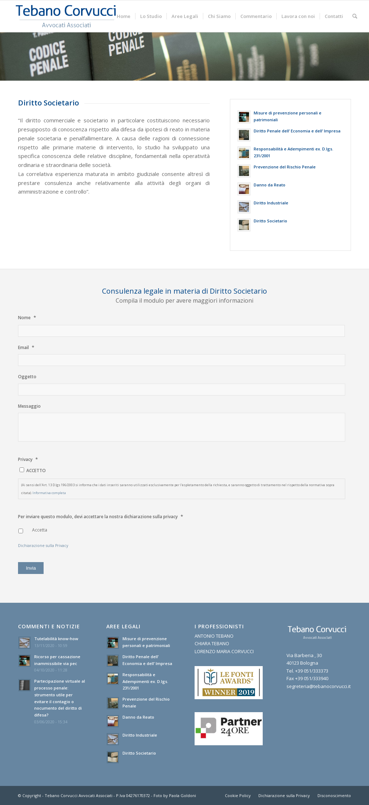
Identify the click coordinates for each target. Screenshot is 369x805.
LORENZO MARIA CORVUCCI (224, 651)
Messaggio (29, 406)
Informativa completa (49, 492)
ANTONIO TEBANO (214, 636)
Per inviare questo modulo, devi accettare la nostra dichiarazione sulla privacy (100, 517)
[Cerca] (355, 16)
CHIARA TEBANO (212, 643)
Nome (27, 318)
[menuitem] (123, 16)
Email (26, 347)
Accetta (39, 530)
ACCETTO (36, 470)
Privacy (28, 459)
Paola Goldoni (182, 795)
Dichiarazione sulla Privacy (43, 545)
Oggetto (27, 377)
